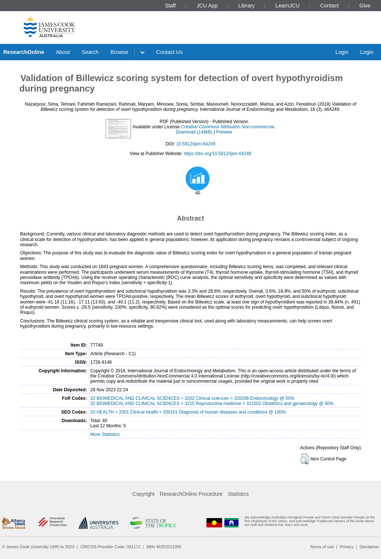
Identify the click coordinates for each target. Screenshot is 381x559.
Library (246, 6)
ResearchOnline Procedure (191, 494)
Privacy (346, 546)
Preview (224, 132)
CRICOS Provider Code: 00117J (110, 546)
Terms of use (322, 546)
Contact (329, 6)
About (63, 52)
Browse (119, 52)
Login (341, 52)
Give (365, 6)
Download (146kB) (194, 132)
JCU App (207, 6)
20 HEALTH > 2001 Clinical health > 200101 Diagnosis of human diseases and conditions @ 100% (188, 412)
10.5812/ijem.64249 (195, 144)
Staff (170, 6)
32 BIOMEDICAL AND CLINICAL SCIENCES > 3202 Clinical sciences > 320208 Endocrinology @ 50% (192, 398)
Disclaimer (369, 546)
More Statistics (105, 434)
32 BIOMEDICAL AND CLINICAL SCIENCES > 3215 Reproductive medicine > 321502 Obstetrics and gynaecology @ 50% (212, 403)
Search (90, 52)
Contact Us (169, 52)
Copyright (143, 494)
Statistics (238, 494)
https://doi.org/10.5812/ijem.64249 (217, 153)
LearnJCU (287, 6)
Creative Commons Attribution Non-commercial (227, 126)
